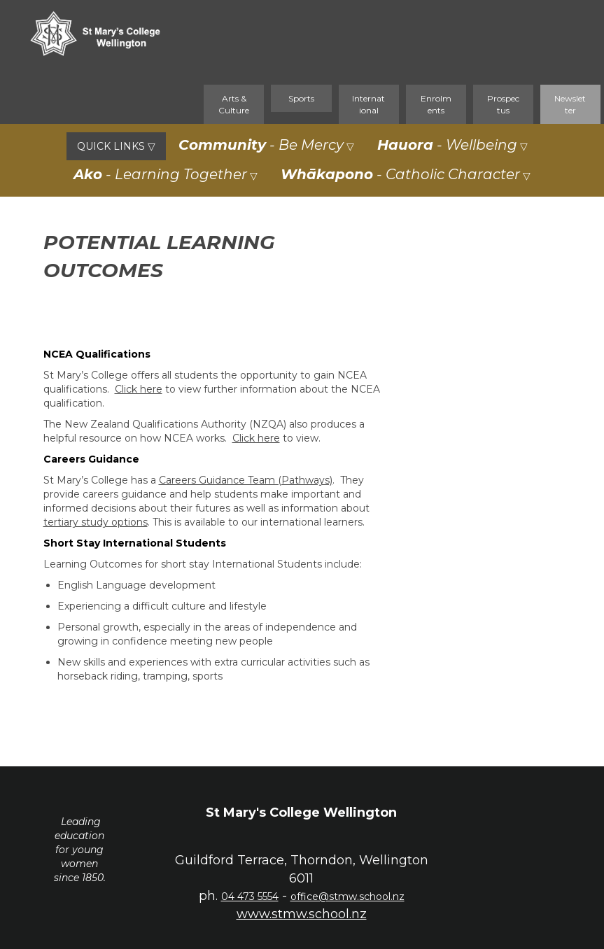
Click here (138, 389)
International (368, 104)
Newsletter (570, 104)
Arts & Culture (233, 104)
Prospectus (503, 104)
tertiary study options (95, 522)
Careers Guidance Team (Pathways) (245, 480)
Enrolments (436, 104)
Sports (301, 98)
